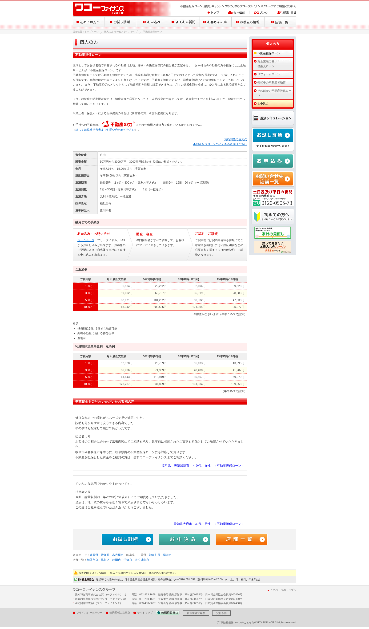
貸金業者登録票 (196, 613)
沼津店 (128, 560)
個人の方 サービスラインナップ (121, 31)
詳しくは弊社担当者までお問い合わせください (105, 129)
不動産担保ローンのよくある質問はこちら (220, 144)
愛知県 (105, 555)
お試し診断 (120, 21)
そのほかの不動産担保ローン (274, 93)
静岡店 (116, 560)
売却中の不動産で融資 (271, 82)
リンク (260, 12)
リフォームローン (268, 74)
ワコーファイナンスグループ (122, 9)
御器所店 (92, 560)
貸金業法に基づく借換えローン (268, 64)
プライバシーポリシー (89, 612)
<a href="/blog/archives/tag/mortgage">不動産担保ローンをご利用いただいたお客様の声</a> (160, 468)
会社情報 (236, 12)
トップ (215, 12)
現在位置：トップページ (86, 31)
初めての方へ (88, 21)
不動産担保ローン (268, 53)
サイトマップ (145, 612)
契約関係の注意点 (235, 139)
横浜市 (167, 555)
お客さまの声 (216, 21)
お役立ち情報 (248, 21)
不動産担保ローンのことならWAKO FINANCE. (248, 622)
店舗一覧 (280, 21)
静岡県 (94, 555)
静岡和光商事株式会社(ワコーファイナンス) (100, 599)
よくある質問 (184, 21)
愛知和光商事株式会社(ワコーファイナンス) (100, 594)
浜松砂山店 (142, 560)
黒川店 (105, 560)
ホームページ (85, 240)
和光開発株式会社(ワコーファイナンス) (98, 603)
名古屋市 (118, 555)
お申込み (152, 21)
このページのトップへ (283, 590)
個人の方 (272, 44)
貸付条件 (221, 613)
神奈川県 (154, 555)
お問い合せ (284, 12)
